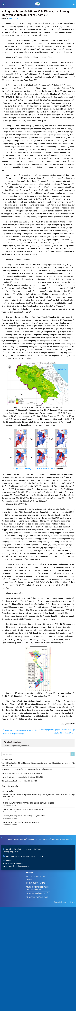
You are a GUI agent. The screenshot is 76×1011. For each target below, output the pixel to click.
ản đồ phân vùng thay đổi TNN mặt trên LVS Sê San (34, 469)
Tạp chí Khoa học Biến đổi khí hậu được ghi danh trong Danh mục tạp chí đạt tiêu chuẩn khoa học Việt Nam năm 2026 (38, 764)
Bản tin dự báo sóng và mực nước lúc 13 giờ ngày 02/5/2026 (22, 777)
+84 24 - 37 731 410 (21, 856)
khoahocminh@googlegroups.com (16, 866)
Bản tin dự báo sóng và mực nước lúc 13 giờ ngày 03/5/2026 (22, 773)
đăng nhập (14, 746)
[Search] (74, 4)
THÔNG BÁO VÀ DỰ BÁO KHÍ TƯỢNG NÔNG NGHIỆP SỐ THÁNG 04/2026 (26, 769)
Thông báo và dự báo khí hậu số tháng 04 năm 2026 (19, 781)
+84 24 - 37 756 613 (37, 856)
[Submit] (73, 754)
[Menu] (3, 4)
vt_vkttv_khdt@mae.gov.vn (13, 863)
